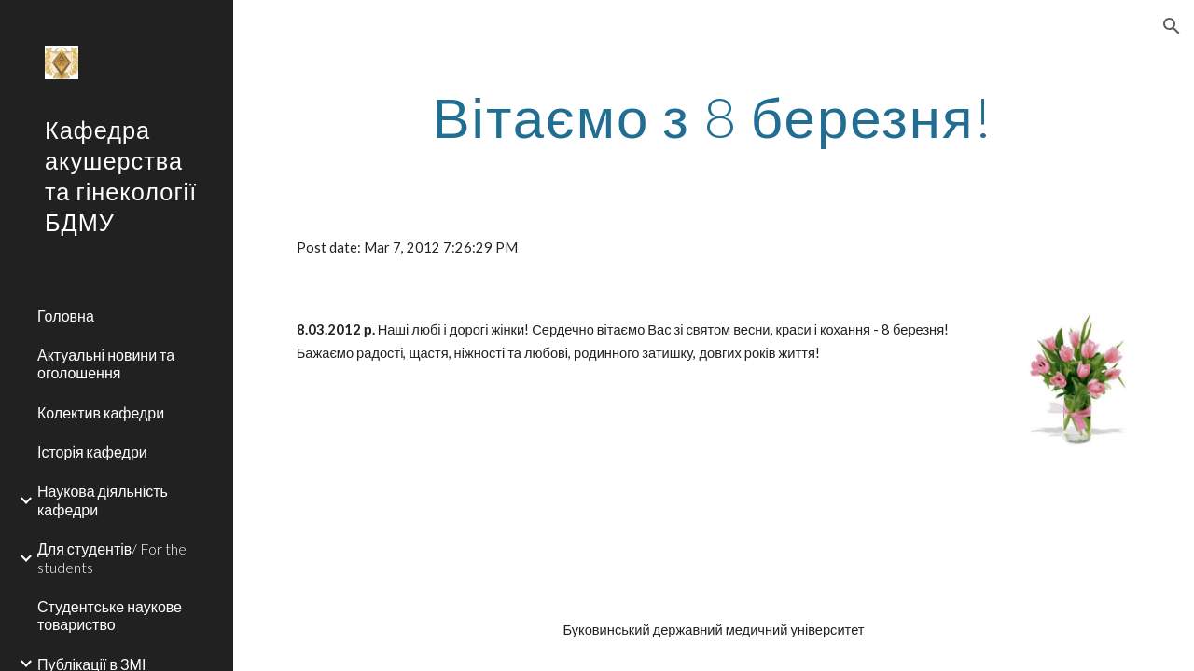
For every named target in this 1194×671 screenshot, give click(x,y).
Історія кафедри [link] (92, 451)
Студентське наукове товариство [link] (109, 615)
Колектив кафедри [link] (100, 412)
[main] (714, 116)
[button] (1171, 26)
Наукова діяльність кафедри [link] (102, 499)
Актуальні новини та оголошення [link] (105, 363)
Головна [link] (65, 315)
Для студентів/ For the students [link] (112, 557)
